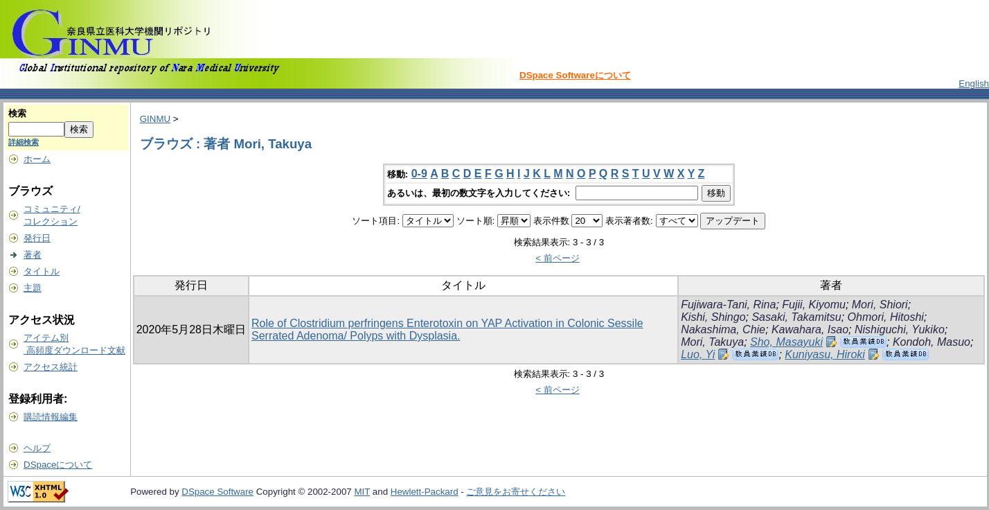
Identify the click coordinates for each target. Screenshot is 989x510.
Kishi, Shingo (713, 317)
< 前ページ (557, 258)
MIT (362, 491)
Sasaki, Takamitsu (796, 317)
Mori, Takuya (712, 342)
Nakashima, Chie (723, 329)
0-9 (419, 173)
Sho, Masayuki (786, 342)
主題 (33, 288)
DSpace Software (217, 491)
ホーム (37, 159)
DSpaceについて (58, 464)
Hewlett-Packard (424, 491)
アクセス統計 (51, 367)
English (974, 83)
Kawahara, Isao (810, 329)
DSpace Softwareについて (575, 75)
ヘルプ (37, 448)
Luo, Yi (698, 354)
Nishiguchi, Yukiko (900, 329)
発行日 (37, 238)
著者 (33, 254)
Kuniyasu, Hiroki (825, 354)
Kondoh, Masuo (931, 342)
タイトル (42, 271)
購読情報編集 (51, 417)
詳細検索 (23, 142)
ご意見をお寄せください (515, 491)
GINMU (155, 119)
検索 (17, 113)
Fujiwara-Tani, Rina (728, 304)
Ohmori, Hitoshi (886, 317)
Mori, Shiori (880, 304)
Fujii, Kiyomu (814, 304)
